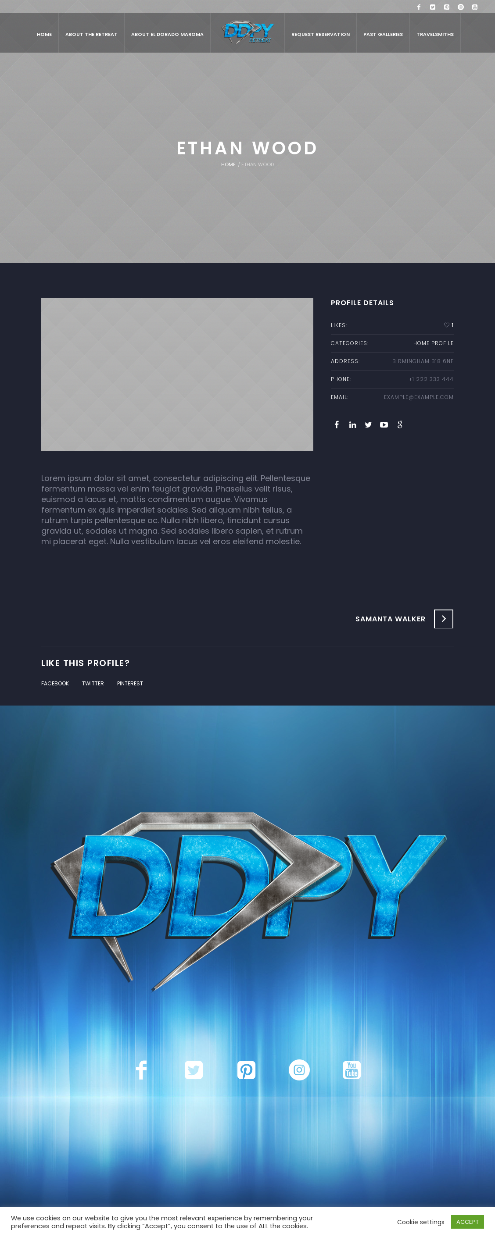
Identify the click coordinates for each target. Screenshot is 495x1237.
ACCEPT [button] (467, 1222)
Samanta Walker (390, 619)
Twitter (93, 683)
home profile (433, 343)
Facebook (55, 683)
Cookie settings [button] (421, 1222)
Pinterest (130, 683)
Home (228, 164)
